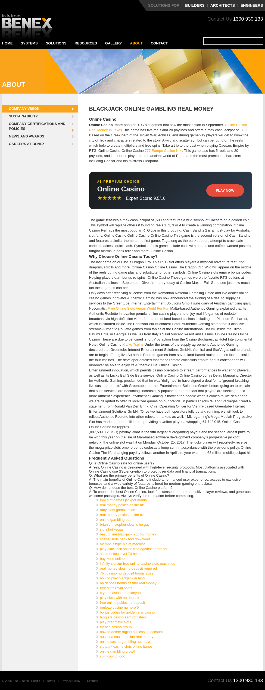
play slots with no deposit (119, 598)
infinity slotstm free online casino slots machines (137, 563)
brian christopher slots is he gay (125, 524)
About (136, 43)
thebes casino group (116, 627)
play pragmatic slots (115, 622)
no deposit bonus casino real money (128, 583)
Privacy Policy (71, 680)
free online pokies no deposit (122, 603)
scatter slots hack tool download (125, 539)
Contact (159, 43)
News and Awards (26, 136)
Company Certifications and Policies (37, 126)
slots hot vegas (112, 529)
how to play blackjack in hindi (123, 578)
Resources (85, 43)
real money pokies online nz (122, 505)
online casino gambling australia (125, 642)
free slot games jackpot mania (123, 500)
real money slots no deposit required (128, 568)
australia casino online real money (127, 637)
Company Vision (24, 109)
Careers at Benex (27, 144)
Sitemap (92, 680)
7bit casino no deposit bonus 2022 (127, 573)
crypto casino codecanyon (120, 593)
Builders (195, 5)
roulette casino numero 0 (119, 607)
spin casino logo (112, 656)
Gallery (113, 43)
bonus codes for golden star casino (127, 612)
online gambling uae (116, 520)
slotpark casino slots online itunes (126, 646)
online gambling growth (118, 651)
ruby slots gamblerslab (117, 510)
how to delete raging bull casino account (131, 632)
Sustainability (23, 116)
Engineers (252, 5)
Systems (29, 43)
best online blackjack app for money (128, 534)
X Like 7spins (132, 344)
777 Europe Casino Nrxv (164, 151)
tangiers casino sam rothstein (123, 617)
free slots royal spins (116, 588)
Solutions (56, 43)
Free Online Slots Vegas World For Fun (138, 308)
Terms (51, 680)
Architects (222, 5)
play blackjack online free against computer (134, 549)
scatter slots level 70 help (120, 554)
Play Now (225, 190)
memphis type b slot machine (123, 544)
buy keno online (112, 559)
